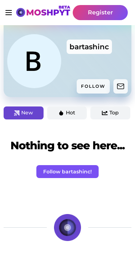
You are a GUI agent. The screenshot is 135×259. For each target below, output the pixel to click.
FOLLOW (93, 86)
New (23, 112)
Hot (66, 112)
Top (110, 112)
